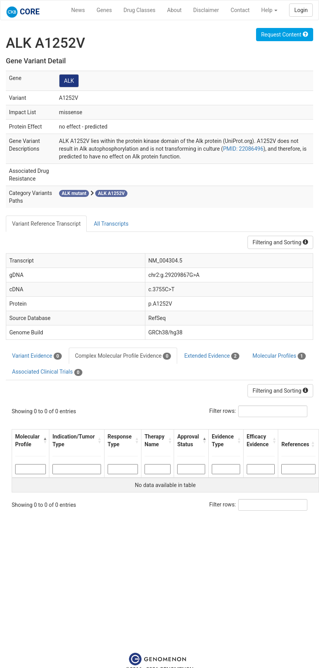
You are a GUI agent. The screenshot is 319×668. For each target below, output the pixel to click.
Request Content (284, 34)
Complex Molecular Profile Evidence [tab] (123, 356)
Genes (104, 10)
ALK (69, 81)
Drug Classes (139, 10)
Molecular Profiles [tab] (279, 356)
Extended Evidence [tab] (211, 356)
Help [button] (269, 10)
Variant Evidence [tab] (37, 356)
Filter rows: (222, 411)
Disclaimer (206, 10)
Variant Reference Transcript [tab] (46, 224)
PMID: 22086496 (243, 149)
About (174, 10)
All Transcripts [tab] (111, 224)
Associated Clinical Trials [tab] (47, 372)
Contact (239, 10)
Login (301, 10)
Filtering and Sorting (280, 242)
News (78, 10)
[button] (44, 440)
